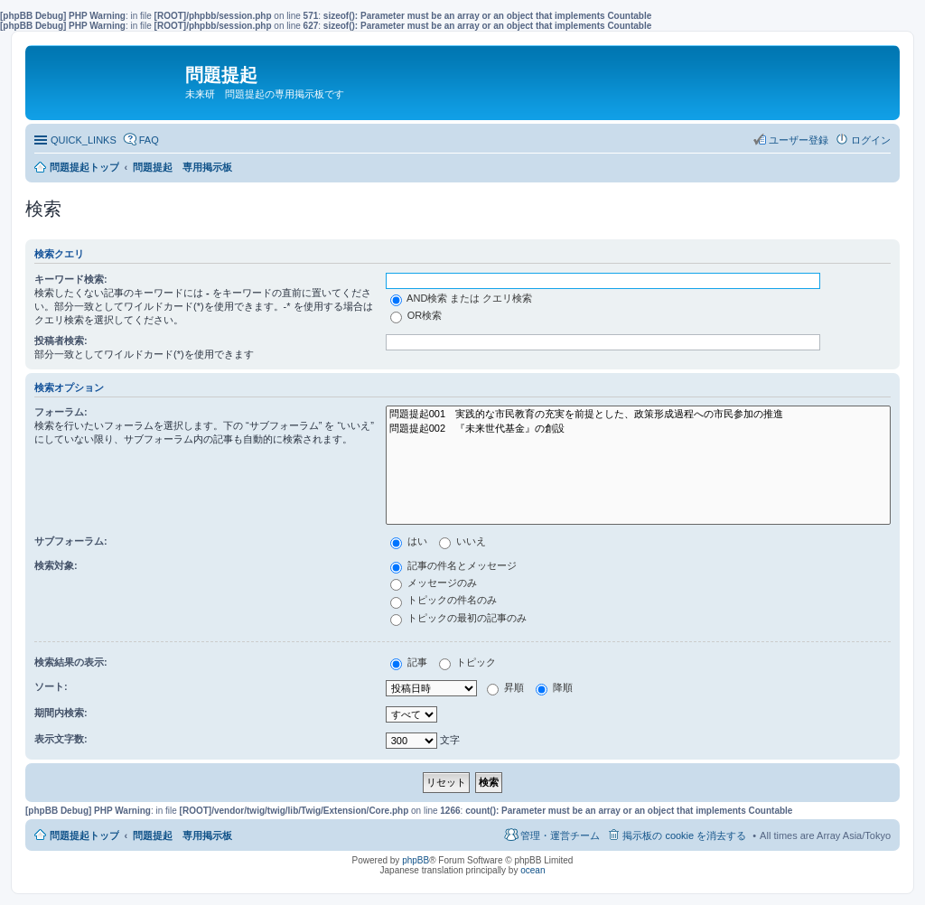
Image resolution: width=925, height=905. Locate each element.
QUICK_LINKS (84, 140)
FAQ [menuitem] (149, 140)
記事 (408, 662)
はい (408, 541)
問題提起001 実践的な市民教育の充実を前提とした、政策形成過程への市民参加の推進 (638, 414)
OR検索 (416, 315)
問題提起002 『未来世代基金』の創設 (638, 429)
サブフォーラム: (70, 541)
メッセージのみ (433, 582)
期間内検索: (61, 712)
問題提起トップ (84, 835)
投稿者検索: (61, 340)
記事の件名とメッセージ (453, 565)
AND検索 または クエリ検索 (461, 298)
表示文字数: (61, 738)
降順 (554, 687)
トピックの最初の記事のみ (458, 617)
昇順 (505, 687)
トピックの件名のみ (443, 599)
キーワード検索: (70, 279)
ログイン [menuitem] (871, 140)
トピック (467, 662)
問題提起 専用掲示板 (182, 835)
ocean (532, 870)
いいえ (462, 541)
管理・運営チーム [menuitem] (560, 835)
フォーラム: (61, 411)
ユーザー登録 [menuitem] (798, 140)
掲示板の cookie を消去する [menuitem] (684, 835)
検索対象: (56, 565)
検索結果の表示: (70, 662)
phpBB (415, 860)
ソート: (51, 686)
